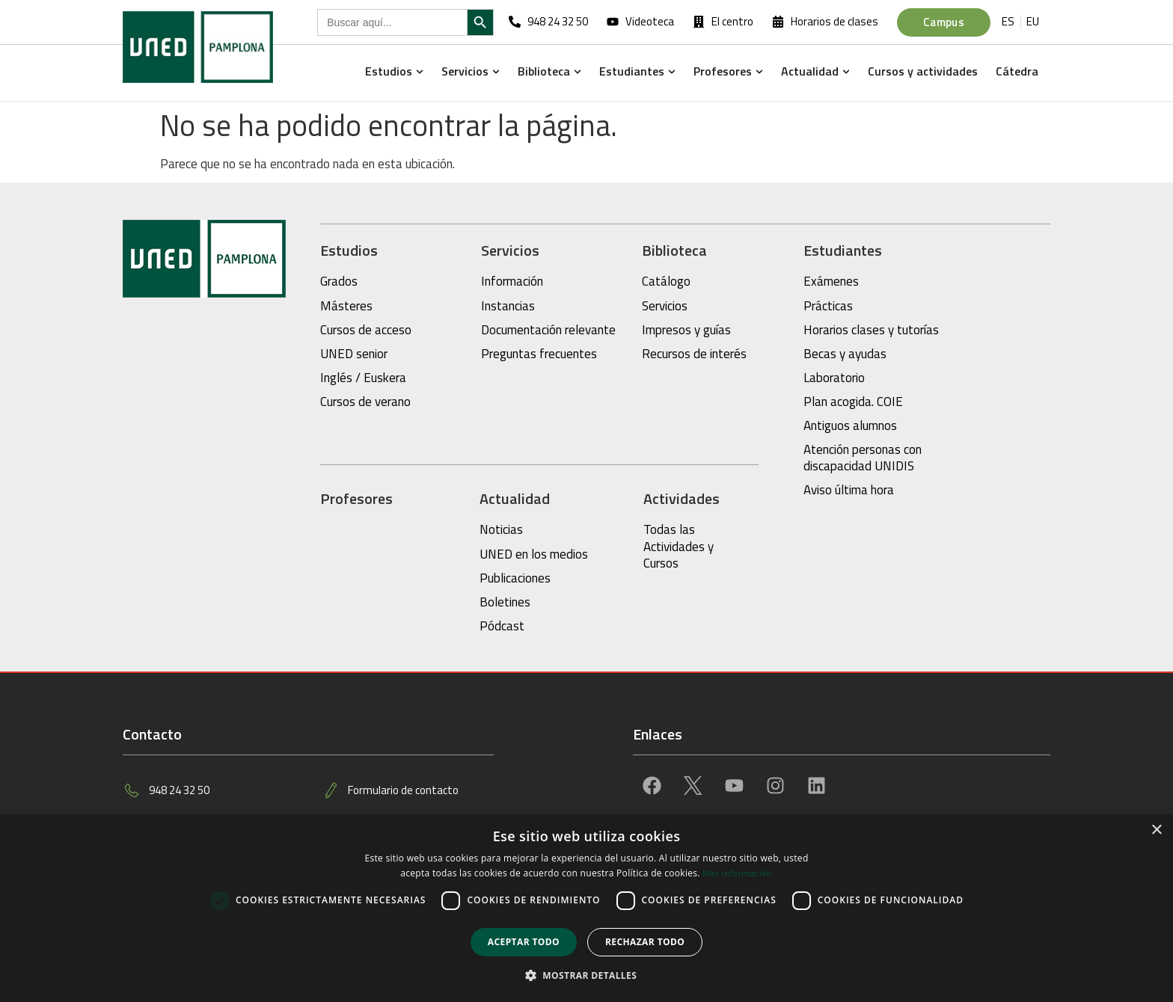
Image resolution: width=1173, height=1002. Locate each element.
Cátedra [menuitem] (1017, 71)
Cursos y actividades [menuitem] (923, 71)
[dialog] (586, 908)
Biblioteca (674, 250)
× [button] (1156, 830)
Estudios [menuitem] (388, 71)
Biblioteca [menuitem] (544, 71)
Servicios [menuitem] (465, 71)
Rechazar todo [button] (644, 941)
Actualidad (515, 498)
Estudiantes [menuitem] (631, 71)
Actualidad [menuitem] (810, 71)
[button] (419, 71)
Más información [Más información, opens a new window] (737, 873)
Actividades (681, 498)
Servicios (510, 250)
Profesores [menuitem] (722, 71)
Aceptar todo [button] (524, 941)
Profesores (356, 498)
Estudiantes (842, 250)
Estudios (349, 250)
